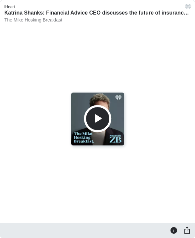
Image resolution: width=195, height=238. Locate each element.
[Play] (97, 118)
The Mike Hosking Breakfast (33, 19)
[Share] (187, 230)
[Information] (173, 230)
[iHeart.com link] (188, 8)
